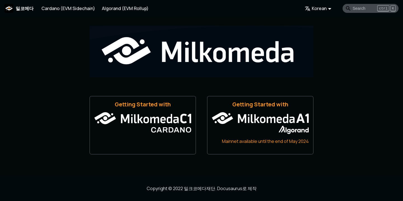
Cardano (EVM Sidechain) (68, 8)
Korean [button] (316, 8)
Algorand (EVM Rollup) (125, 8)
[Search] (371, 8)
